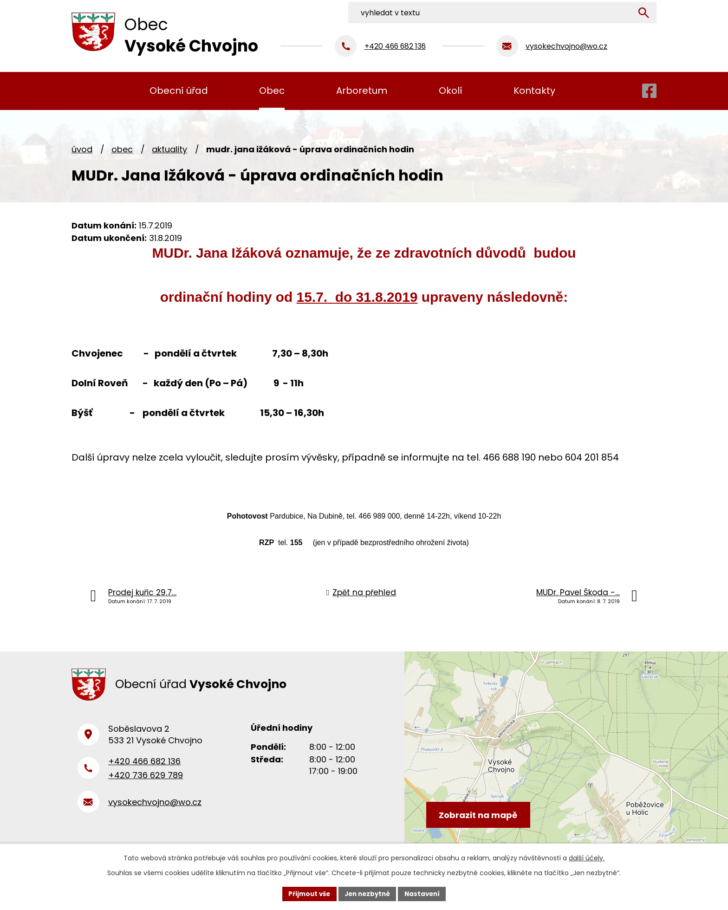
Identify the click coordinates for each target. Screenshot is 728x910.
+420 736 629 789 (145, 780)
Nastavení (425, 893)
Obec (122, 149)
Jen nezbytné (367, 893)
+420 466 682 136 (144, 766)
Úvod (82, 149)
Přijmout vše (306, 893)
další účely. (586, 857)
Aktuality (169, 149)
